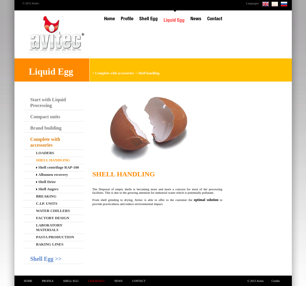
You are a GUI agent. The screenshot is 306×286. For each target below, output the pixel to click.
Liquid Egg (96, 281)
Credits (276, 281)
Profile (48, 281)
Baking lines (50, 244)
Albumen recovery (52, 174)
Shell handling (149, 73)
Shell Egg (71, 281)
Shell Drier (46, 182)
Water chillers (53, 210)
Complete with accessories (114, 73)
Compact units (45, 116)
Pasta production (55, 237)
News (118, 281)
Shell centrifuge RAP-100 (57, 167)
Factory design (52, 218)
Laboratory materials (49, 227)
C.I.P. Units (47, 203)
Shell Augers (47, 189)
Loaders (45, 153)
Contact (138, 281)
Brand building (46, 128)
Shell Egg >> (46, 259)
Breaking (46, 196)
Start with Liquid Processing (48, 102)
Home (28, 281)
